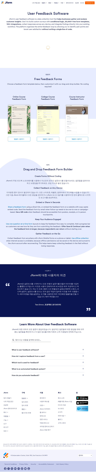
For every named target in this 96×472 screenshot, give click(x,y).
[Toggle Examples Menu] (6, 413)
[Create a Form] (8, 398)
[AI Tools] (6, 428)
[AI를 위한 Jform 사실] (65, 402)
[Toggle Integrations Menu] (24, 409)
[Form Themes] (25, 402)
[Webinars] (43, 413)
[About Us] (61, 398)
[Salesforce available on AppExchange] (84, 410)
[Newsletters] (60, 412)
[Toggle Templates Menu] (25, 398)
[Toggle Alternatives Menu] (6, 432)
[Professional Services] (44, 420)
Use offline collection (80, 238)
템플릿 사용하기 (19, 139)
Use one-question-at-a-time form (19, 224)
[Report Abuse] (45, 423)
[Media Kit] (62, 405)
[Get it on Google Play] (84, 398)
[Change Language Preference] (85, 456)
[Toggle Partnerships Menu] (62, 416)
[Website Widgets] (27, 413)
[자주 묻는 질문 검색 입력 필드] (31, 340)
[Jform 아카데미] (45, 409)
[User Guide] (45, 402)
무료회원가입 (90, 3)
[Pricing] (6, 405)
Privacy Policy (23, 465)
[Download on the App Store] (84, 404)
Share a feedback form (17, 207)
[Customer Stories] (62, 423)
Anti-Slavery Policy (64, 465)
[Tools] (5, 424)
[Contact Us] (43, 398)
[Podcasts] (43, 416)
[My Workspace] (9, 402)
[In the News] (61, 409)
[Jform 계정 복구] (45, 431)
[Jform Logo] (6, 2)
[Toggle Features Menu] (6, 420)
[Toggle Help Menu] (42, 405)
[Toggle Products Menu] (7, 416)
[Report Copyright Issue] (47, 427)
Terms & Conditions (10, 465)
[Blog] (60, 420)
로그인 (82, 3)
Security (34, 465)
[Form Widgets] (25, 405)
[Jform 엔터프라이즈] (11, 409)
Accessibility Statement (47, 465)
